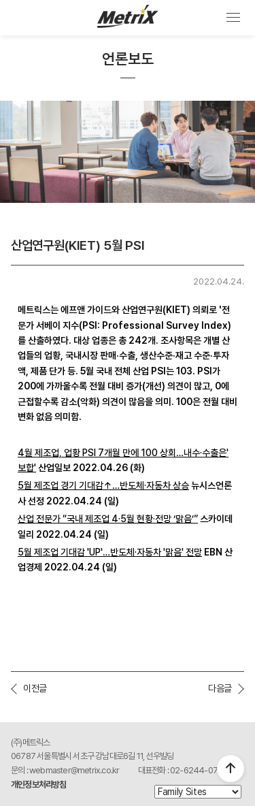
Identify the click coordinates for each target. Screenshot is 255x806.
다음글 (220, 688)
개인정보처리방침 (39, 784)
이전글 (35, 688)
